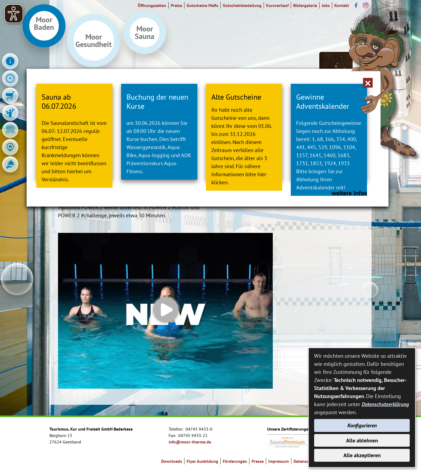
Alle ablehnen (362, 440)
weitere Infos (341, 211)
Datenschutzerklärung (385, 403)
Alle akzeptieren (362, 455)
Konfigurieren (362, 425)
